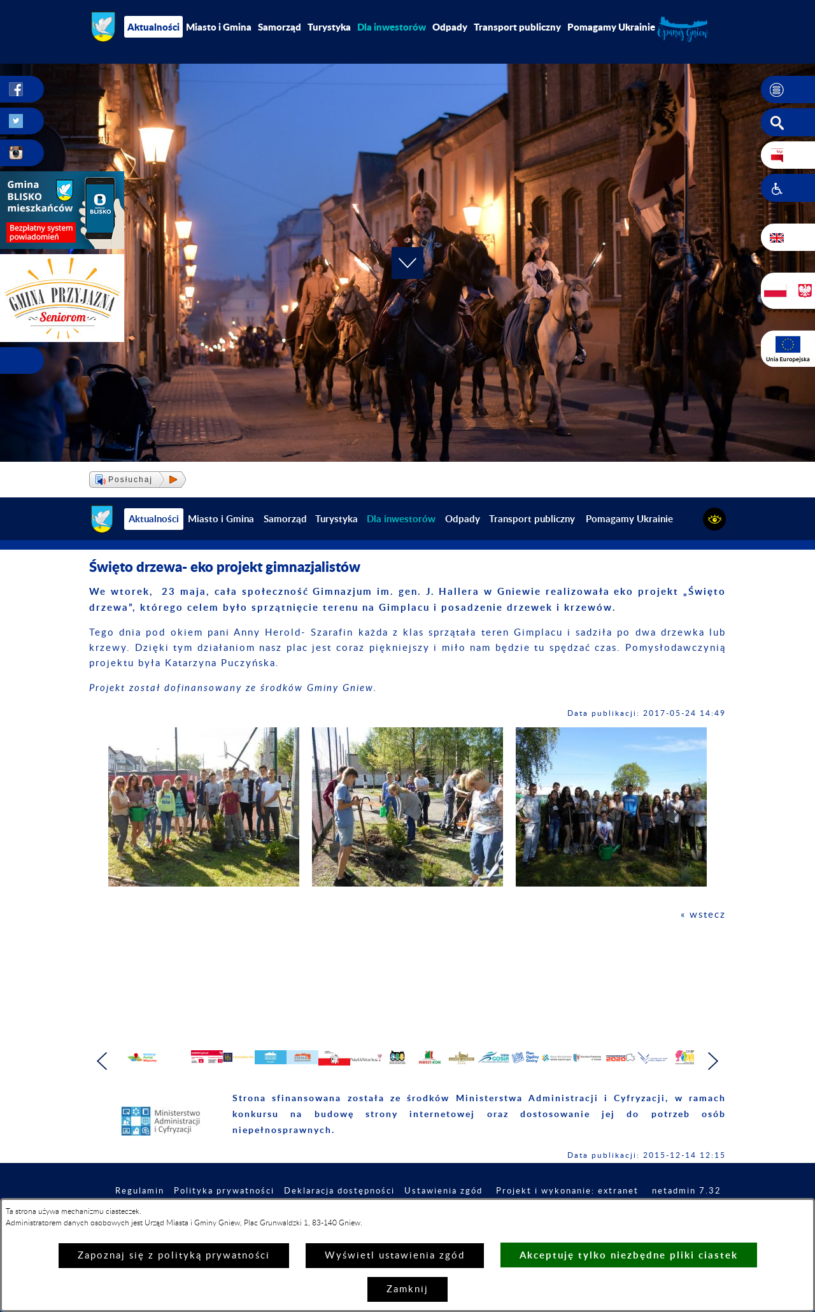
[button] (788, 90)
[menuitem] (391, 27)
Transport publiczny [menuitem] (517, 27)
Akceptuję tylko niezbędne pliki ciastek (629, 1255)
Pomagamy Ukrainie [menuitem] (611, 27)
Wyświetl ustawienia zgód (395, 1255)
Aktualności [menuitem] (153, 27)
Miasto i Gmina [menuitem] (219, 27)
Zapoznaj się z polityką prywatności (174, 1255)
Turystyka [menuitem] (329, 27)
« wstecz (703, 915)
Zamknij (407, 1289)
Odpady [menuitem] (449, 27)
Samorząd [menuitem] (279, 27)
